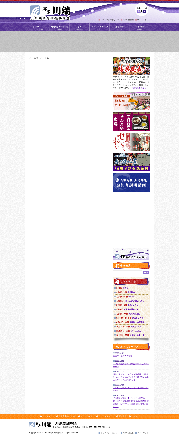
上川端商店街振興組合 (50, 12)
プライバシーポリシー (110, 20)
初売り (122, 288)
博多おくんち (129, 326)
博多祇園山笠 (128, 314)
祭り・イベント (87, 416)
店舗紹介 (120, 27)
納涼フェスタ (129, 318)
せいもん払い (129, 331)
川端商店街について (59, 27)
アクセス (140, 27)
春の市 (125, 297)
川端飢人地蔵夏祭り (131, 322)
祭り (79, 27)
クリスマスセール (130, 335)
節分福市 (125, 292)
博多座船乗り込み (127, 309)
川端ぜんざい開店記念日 (130, 301)
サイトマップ (142, 20)
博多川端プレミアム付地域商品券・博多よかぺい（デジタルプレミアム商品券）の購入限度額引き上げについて (131, 377)
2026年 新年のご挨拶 (122, 356)
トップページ (39, 27)
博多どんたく (127, 305)
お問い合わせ (128, 20)
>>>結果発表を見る (138, 88)
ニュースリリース (99, 27)
